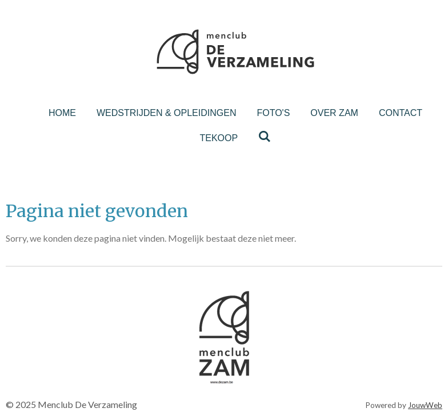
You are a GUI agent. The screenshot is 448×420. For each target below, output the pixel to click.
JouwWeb (425, 405)
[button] (307, 288)
